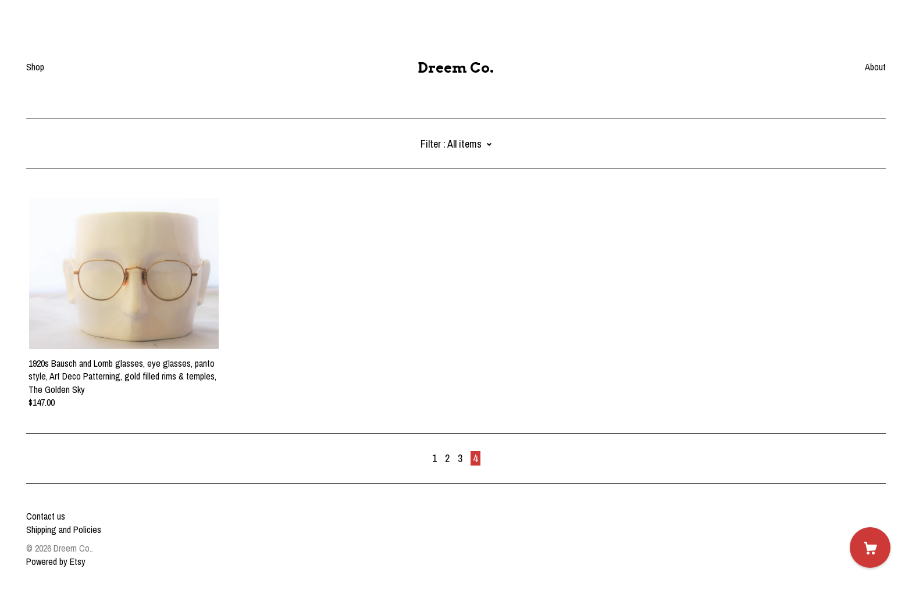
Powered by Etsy (56, 561)
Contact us (45, 516)
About (875, 66)
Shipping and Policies (63, 529)
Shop (35, 66)
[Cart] (870, 547)
